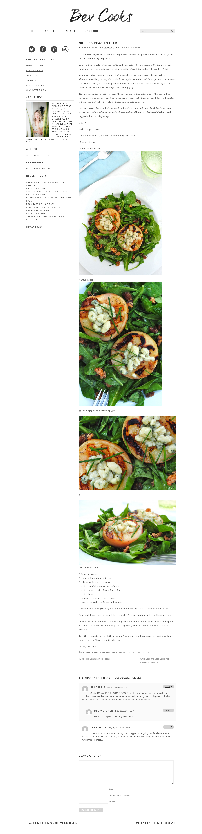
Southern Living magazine (93, 58)
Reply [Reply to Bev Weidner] (167, 711)
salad (132, 653)
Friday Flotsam (34, 66)
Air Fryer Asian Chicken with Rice (47, 189)
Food (33, 31)
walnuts (143, 653)
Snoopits (31, 80)
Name (111, 790)
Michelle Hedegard (163, 824)
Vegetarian (133, 47)
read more (63, 139)
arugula (87, 653)
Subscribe (90, 31)
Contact (68, 31)
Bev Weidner (89, 47)
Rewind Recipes (34, 71)
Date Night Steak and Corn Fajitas (94, 659)
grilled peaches (105, 653)
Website (112, 802)
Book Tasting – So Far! (40, 202)
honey (122, 653)
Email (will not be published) (119, 796)
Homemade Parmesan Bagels (43, 205)
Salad (121, 47)
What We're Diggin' (36, 90)
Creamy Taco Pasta (37, 208)
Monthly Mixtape (35, 85)
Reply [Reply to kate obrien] (167, 727)
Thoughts (31, 75)
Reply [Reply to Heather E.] (167, 687)
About (49, 31)
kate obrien (99, 728)
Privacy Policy (34, 224)
